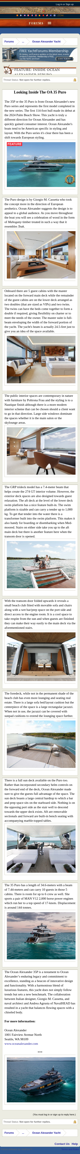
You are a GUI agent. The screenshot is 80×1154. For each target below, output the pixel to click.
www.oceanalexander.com (21, 1043)
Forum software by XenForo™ (16, 1149)
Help (75, 1143)
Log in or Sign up (65, 4)
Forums (36, 23)
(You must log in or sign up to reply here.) (54, 1114)
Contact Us (62, 1143)
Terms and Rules (70, 1149)
